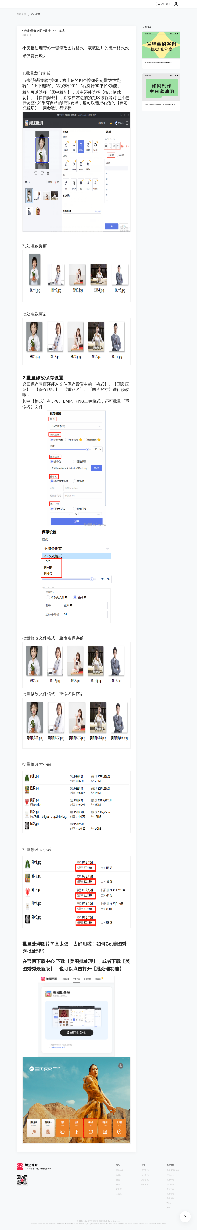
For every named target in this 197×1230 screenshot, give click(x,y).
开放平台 (170, 1189)
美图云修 (170, 1198)
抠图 (118, 1180)
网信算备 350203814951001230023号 (113, 1224)
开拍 (168, 1207)
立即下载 (163, 4)
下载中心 (170, 1175)
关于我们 (145, 1170)
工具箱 (119, 1194)
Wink (169, 1203)
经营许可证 (41, 1224)
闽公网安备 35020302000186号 (57, 1224)
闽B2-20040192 (75, 1224)
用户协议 (145, 1180)
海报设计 (119, 1175)
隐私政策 (145, 1184)
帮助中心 (170, 1184)
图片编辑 (119, 1170)
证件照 (119, 1189)
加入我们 (145, 1175)
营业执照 (34, 1224)
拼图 (118, 1184)
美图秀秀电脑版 (173, 1170)
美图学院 (170, 1180)
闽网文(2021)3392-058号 (90, 1224)
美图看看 (170, 1194)
